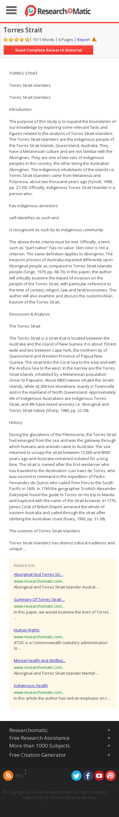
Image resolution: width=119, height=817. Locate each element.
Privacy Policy (34, 797)
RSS (19, 775)
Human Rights (27, 630)
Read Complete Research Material (48, 50)
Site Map (88, 797)
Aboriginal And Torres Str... (38, 574)
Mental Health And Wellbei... (40, 660)
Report (83, 39)
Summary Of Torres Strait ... (39, 599)
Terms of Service (63, 797)
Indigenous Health (31, 685)
